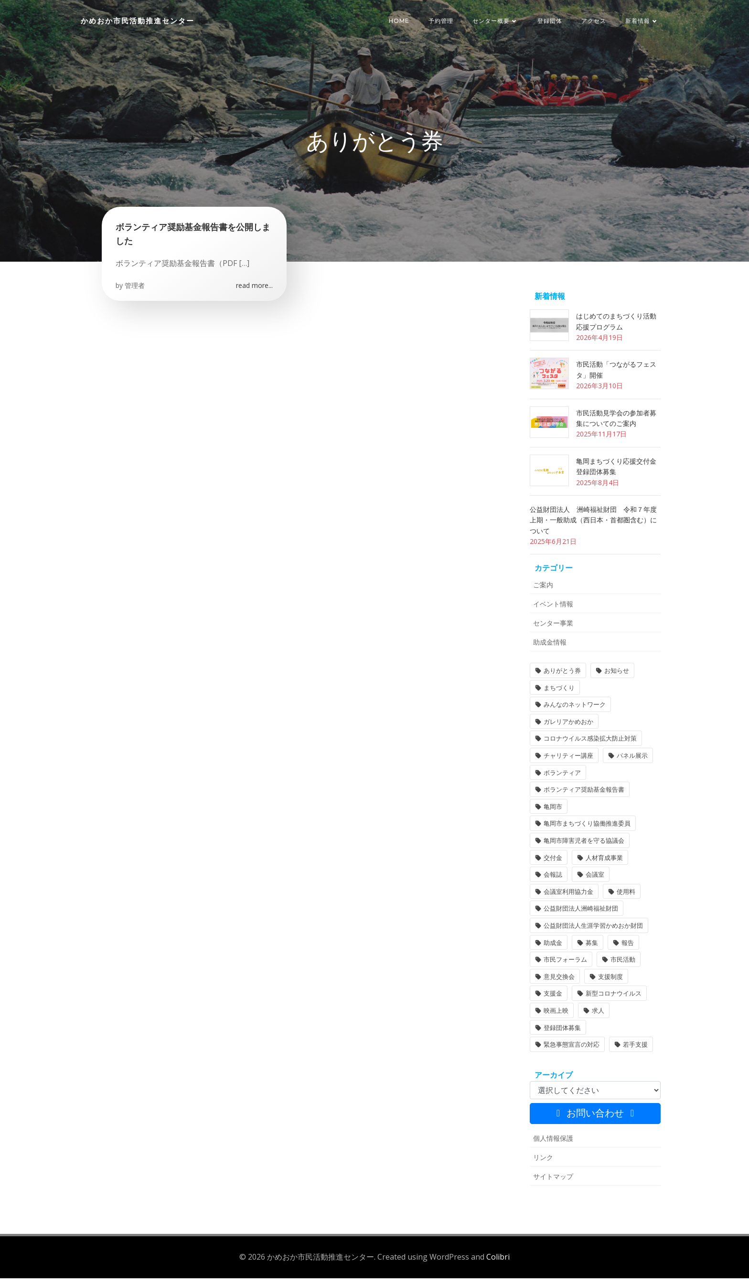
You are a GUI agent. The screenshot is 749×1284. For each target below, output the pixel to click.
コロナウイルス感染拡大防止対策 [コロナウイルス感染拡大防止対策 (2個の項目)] (589, 745)
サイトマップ (552, 1183)
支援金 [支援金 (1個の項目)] (552, 1000)
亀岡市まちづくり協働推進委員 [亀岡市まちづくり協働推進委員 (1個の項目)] (586, 830)
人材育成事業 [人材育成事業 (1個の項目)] (603, 864)
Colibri (498, 1263)
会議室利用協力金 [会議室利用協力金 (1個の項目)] (567, 898)
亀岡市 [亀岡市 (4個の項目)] (552, 813)
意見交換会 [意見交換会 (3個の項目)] (558, 983)
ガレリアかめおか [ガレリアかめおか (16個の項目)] (567, 728)
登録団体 (550, 21)
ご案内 (542, 591)
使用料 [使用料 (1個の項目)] (625, 898)
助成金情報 (549, 649)
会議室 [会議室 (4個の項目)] (594, 881)
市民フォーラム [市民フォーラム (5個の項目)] (564, 966)
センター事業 (552, 630)
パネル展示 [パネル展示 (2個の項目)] (631, 762)
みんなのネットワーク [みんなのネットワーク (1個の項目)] (574, 711)
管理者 (135, 291)
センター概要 (496, 21)
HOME (399, 21)
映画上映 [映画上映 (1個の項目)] (555, 1017)
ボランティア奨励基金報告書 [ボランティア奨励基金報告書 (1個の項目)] (583, 796)
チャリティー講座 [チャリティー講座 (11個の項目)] (567, 762)
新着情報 (642, 21)
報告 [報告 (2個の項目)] (627, 949)
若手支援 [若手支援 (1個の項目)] (634, 1051)
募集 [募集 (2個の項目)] (591, 949)
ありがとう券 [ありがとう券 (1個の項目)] (561, 677)
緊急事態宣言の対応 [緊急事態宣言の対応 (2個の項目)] (571, 1051)
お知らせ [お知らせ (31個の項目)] (615, 677)
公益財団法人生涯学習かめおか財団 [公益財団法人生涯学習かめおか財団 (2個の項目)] (592, 932)
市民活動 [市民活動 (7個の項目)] (622, 966)
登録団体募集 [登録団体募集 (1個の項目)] (561, 1034)
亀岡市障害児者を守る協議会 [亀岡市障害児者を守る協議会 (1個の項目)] (583, 847)
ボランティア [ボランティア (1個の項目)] (561, 779)
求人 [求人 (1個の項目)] (597, 1017)
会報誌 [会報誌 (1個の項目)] (552, 881)
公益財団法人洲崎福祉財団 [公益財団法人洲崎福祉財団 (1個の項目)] (580, 915)
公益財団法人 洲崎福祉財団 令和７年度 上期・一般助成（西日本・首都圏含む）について (596, 527)
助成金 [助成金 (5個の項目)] (552, 949)
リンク (542, 1164)
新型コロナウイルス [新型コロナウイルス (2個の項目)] (613, 1000)
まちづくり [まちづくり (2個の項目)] (558, 694)
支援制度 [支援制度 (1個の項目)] (609, 983)
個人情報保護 (552, 1145)
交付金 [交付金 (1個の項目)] (552, 864)
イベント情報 (552, 610)
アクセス (594, 21)
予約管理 (441, 21)
